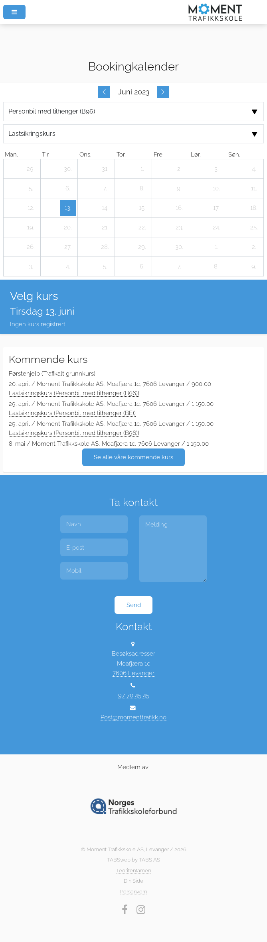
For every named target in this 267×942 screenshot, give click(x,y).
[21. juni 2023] (105, 227)
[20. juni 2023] (67, 227)
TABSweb (119, 860)
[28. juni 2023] (105, 247)
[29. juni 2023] (142, 247)
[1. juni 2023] (142, 168)
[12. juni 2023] (30, 207)
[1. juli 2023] (216, 247)
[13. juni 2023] (67, 207)
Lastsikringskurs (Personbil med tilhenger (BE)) (72, 412)
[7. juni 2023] (105, 188)
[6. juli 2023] (142, 266)
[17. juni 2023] (216, 207)
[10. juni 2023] (216, 188)
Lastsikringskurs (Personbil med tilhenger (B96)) (74, 393)
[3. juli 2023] (30, 266)
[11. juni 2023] (253, 188)
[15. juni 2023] (142, 207)
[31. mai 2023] (105, 168)
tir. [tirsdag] (45, 154)
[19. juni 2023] (30, 227)
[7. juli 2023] (179, 266)
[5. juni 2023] (30, 188)
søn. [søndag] (234, 154)
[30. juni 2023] (179, 247)
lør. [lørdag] (196, 154)
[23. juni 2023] (179, 227)
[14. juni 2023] (105, 207)
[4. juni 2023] (253, 168)
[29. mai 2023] (30, 168)
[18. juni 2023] (253, 207)
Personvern (133, 892)
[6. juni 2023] (67, 188)
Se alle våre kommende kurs (133, 457)
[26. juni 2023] (30, 247)
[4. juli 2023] (67, 266)
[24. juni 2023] (216, 227)
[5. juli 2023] (105, 266)
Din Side (133, 881)
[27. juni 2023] (67, 247)
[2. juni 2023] (179, 168)
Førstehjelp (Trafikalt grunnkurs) (52, 373)
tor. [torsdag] (121, 154)
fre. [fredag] (159, 154)
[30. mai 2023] (67, 168)
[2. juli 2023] (253, 247)
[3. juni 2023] (216, 168)
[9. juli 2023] (253, 266)
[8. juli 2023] (216, 266)
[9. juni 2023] (179, 188)
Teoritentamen (133, 870)
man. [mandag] (11, 154)
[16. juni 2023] (179, 207)
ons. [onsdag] (85, 154)
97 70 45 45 (133, 695)
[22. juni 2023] (142, 227)
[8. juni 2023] (142, 188)
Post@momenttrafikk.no (133, 717)
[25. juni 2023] (253, 227)
